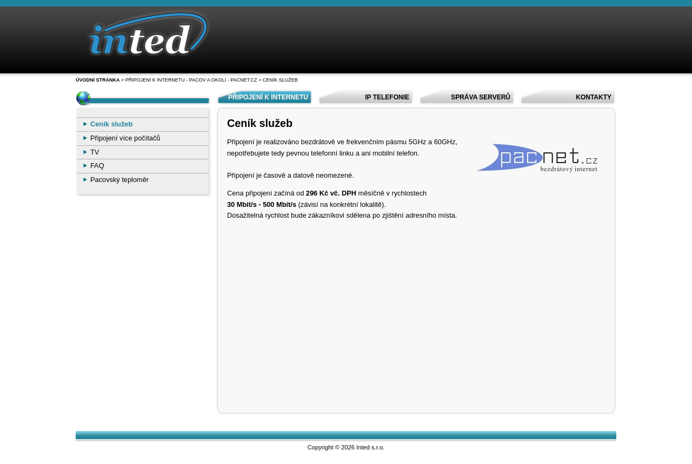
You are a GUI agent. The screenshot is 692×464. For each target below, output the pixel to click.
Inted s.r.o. (370, 447)
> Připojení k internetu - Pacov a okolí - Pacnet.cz (188, 80)
